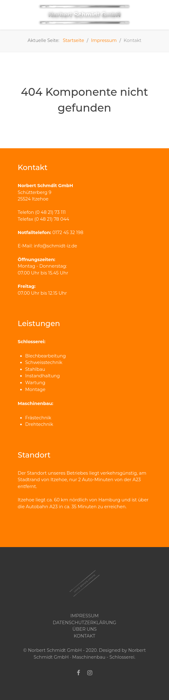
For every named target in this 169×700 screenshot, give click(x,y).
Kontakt (27, 520)
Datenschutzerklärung (84, 622)
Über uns (84, 629)
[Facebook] (78, 673)
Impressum (84, 616)
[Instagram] (89, 673)
